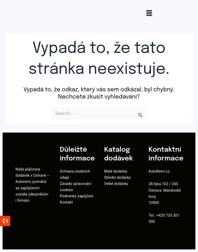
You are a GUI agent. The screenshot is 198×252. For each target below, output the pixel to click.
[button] (149, 13)
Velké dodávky (116, 183)
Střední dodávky (117, 177)
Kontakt (66, 202)
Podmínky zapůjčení (76, 196)
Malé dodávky (115, 171)
